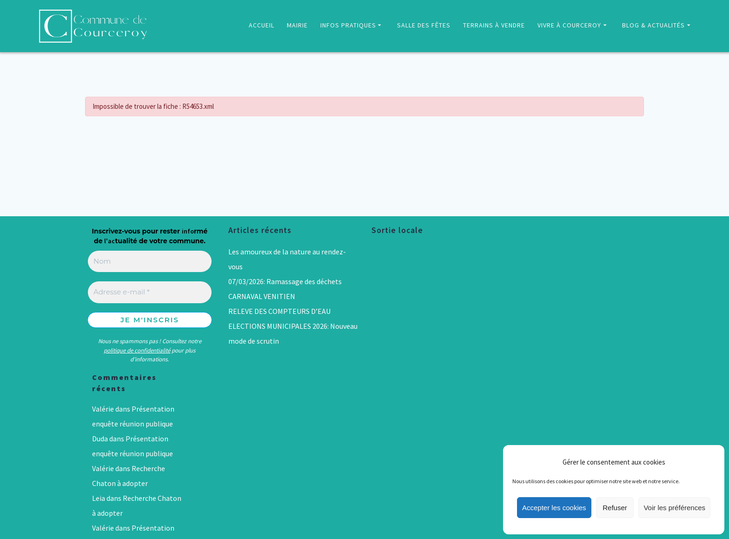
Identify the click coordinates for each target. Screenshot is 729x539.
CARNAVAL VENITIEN (261, 296)
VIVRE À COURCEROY (569, 25)
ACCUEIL (261, 25)
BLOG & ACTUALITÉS (653, 25)
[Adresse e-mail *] (150, 292)
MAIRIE (297, 25)
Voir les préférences (674, 508)
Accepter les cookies (554, 508)
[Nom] (150, 262)
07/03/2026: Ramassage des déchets (285, 281)
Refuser (615, 508)
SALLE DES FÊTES (424, 25)
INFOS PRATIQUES (348, 25)
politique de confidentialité (137, 350)
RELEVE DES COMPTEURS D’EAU (279, 311)
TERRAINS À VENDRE (494, 25)
